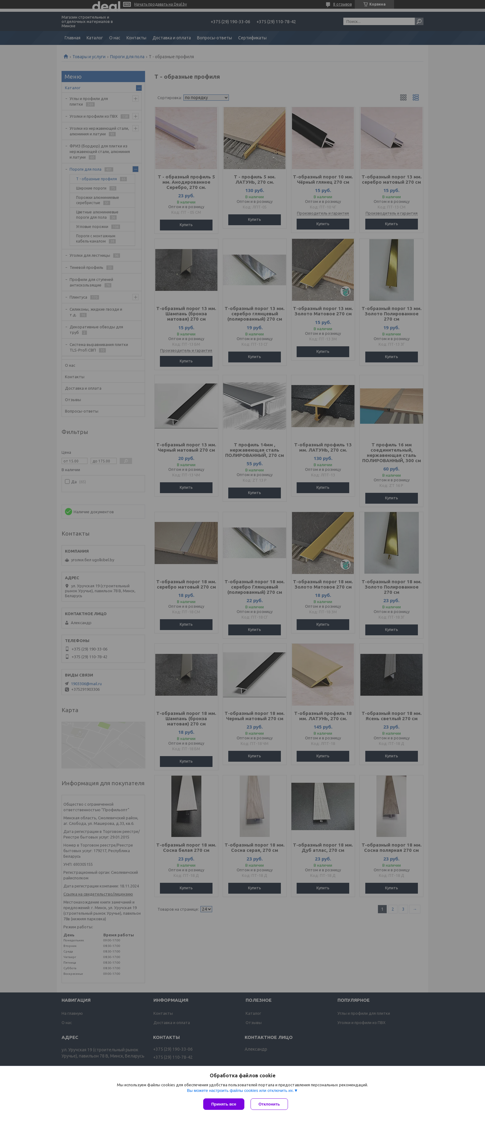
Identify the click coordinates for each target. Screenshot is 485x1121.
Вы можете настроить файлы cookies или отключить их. (240, 1090)
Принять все (223, 1104)
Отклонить (269, 1104)
